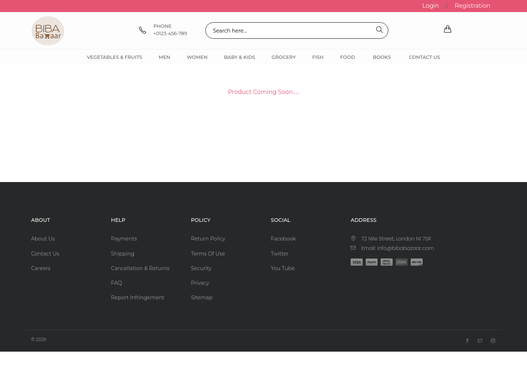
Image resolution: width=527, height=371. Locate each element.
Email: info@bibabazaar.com (397, 248)
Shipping (122, 253)
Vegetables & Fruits (114, 57)
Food (347, 57)
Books (382, 57)
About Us (43, 238)
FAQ (116, 283)
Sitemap (202, 297)
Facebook (283, 238)
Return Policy (208, 238)
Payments (124, 238)
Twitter (280, 253)
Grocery (284, 57)
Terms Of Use (208, 253)
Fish (318, 57)
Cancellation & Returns (140, 268)
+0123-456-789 (170, 33)
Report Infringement (137, 297)
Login (430, 5)
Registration (472, 5)
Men (164, 57)
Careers (41, 268)
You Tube (283, 268)
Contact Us (424, 57)
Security (201, 268)
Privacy (200, 283)
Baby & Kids (239, 57)
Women (197, 57)
